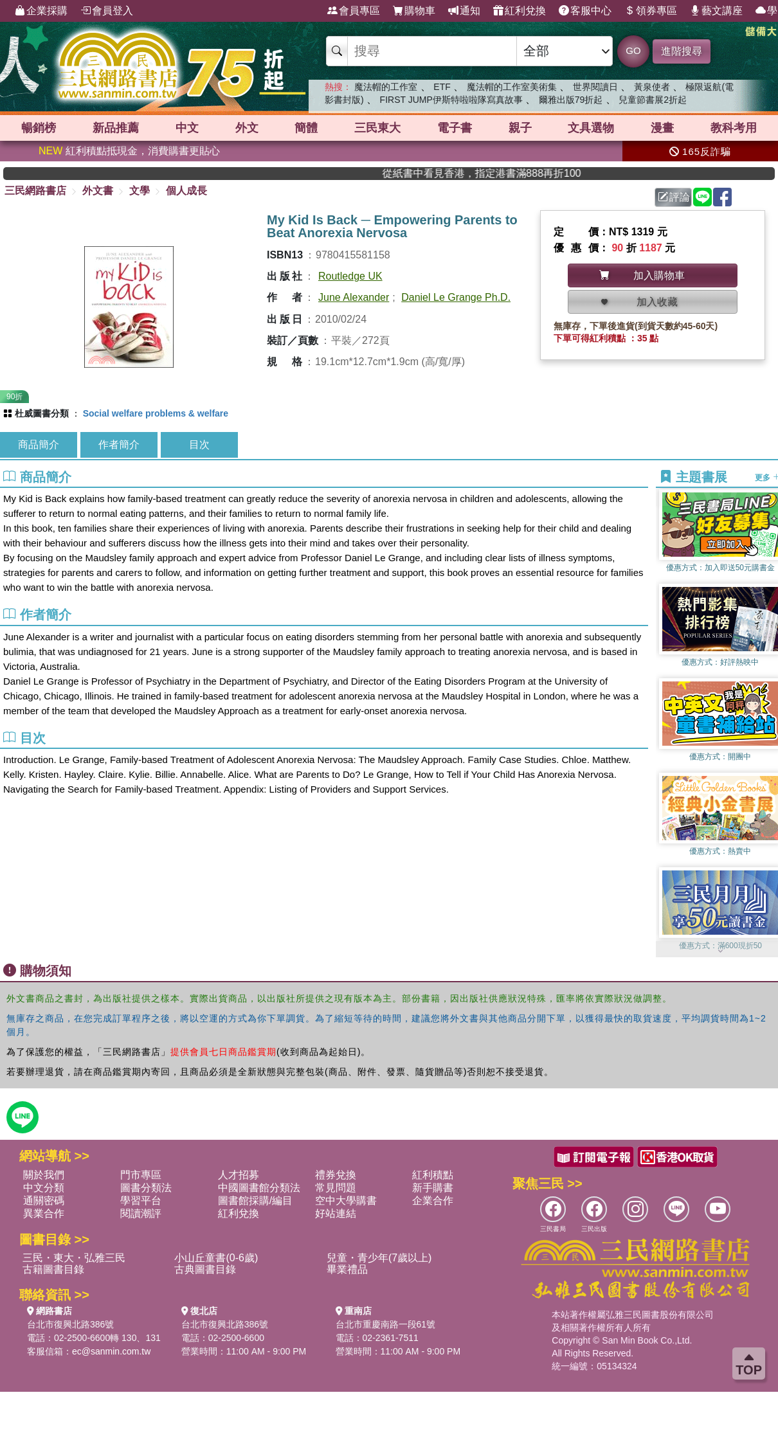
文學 (139, 190)
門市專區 (140, 1174)
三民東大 (377, 128)
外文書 (97, 190)
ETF (441, 87)
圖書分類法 (146, 1187)
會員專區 (353, 11)
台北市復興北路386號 (70, 1324)
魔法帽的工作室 (385, 87)
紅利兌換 (519, 11)
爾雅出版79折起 (571, 99)
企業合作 (432, 1200)
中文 (187, 128)
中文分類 (43, 1187)
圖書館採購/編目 (255, 1200)
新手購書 (432, 1187)
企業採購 (41, 11)
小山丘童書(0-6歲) (216, 1257)
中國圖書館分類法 (259, 1187)
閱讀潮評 (140, 1213)
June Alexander (353, 297)
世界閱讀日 (595, 87)
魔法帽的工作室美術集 (512, 87)
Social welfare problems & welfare (155, 413)
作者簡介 (119, 444)
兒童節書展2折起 (653, 99)
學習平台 (140, 1200)
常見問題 (335, 1187)
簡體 (306, 128)
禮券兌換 (335, 1174)
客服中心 (585, 11)
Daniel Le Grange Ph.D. (456, 297)
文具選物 (591, 128)
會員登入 (106, 11)
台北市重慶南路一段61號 (386, 1324)
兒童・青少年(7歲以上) (379, 1257)
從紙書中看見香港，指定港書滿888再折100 (519, 173)
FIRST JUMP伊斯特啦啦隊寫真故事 (451, 99)
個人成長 (186, 190)
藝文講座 (716, 11)
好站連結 (335, 1213)
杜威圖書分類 (42, 413)
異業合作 (43, 1213)
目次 (199, 444)
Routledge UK (350, 276)
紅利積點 (432, 1174)
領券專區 (650, 11)
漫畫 (662, 128)
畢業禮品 (347, 1269)
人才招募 (238, 1174)
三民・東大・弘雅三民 (74, 1257)
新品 (116, 128)
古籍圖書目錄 (53, 1269)
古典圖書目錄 (205, 1269)
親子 (520, 128)
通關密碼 (43, 1200)
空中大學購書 (346, 1200)
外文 (246, 128)
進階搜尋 (681, 51)
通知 (464, 11)
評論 (674, 197)
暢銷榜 (38, 128)
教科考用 (733, 128)
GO (633, 50)
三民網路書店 (35, 190)
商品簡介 (38, 444)
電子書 (454, 128)
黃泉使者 (652, 87)
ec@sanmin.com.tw (111, 1351)
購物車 (414, 11)
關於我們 (43, 1174)
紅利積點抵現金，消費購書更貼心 (129, 150)
